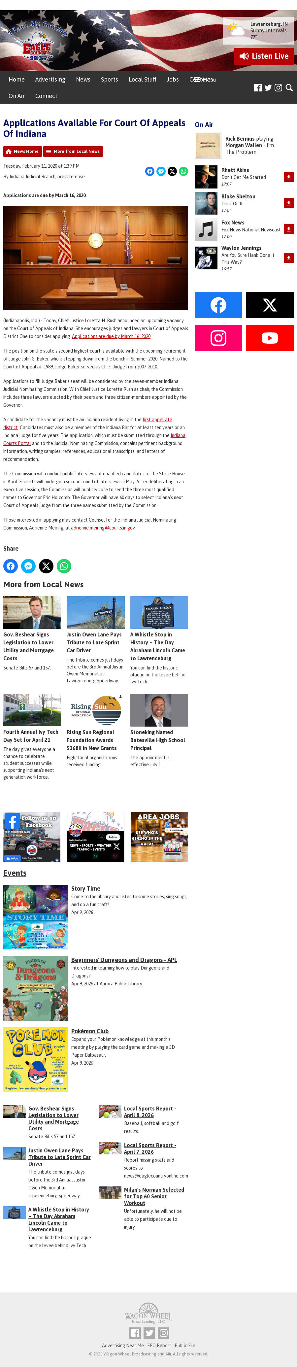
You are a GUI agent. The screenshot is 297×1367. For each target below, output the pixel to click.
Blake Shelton (238, 196)
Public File (185, 1345)
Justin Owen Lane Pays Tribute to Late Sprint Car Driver (95, 624)
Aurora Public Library (121, 983)
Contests (201, 79)
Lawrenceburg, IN (269, 24)
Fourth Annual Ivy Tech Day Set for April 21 (32, 718)
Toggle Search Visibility (289, 88)
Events (14, 873)
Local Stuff (142, 79)
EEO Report (159, 1345)
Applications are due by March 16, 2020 (111, 336)
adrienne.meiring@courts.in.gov (103, 527)
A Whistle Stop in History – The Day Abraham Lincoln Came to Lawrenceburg (159, 628)
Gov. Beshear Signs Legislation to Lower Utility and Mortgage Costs (32, 628)
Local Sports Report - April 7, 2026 (150, 1148)
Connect (46, 95)
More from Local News (77, 151)
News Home (26, 151)
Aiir (168, 1353)
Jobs (173, 79)
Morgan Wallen (243, 145)
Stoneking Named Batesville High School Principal (159, 722)
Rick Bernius (240, 139)
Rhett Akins (235, 170)
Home (17, 79)
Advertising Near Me (123, 1345)
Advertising (50, 79)
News (83, 79)
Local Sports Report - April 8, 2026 (150, 1112)
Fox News (233, 222)
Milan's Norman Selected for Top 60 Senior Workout (154, 1196)
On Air (17, 95)
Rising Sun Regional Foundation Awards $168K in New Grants (95, 722)
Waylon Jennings (241, 248)
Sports (109, 79)
